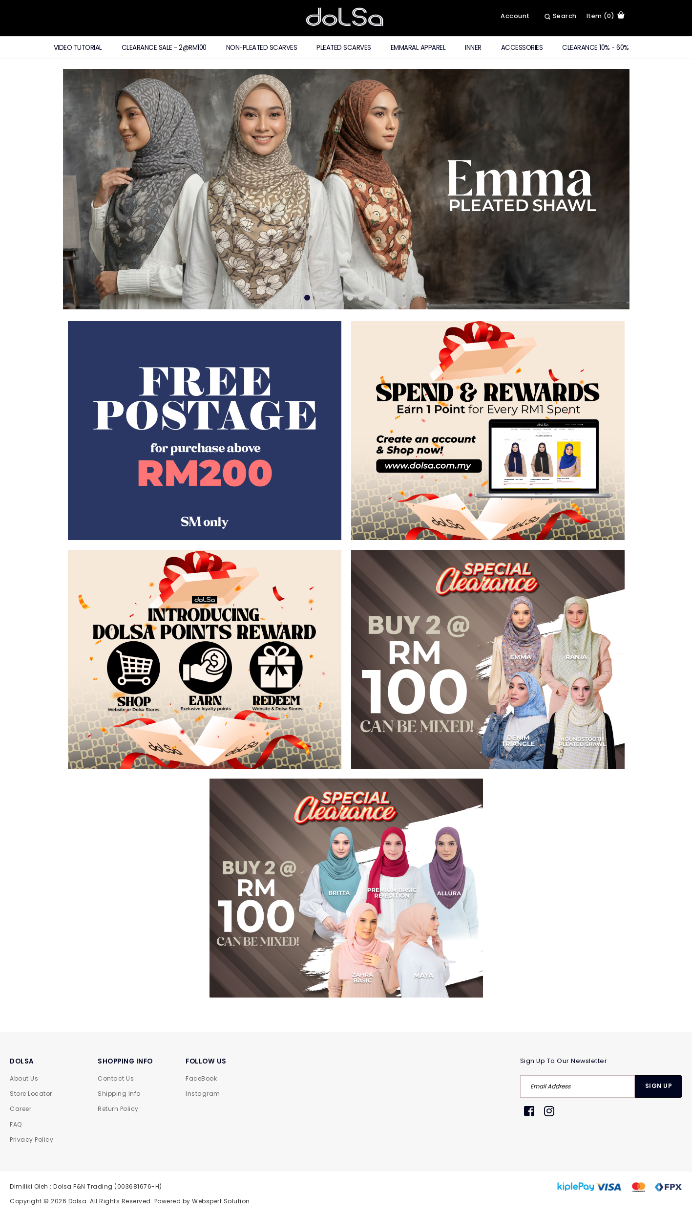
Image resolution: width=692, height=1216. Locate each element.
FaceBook (201, 1078)
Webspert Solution (221, 1201)
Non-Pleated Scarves (261, 47)
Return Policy (118, 1109)
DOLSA (22, 1061)
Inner (473, 47)
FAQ (16, 1124)
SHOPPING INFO (125, 1061)
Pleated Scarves (343, 47)
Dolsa (77, 1201)
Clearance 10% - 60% (595, 47)
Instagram (203, 1093)
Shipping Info (119, 1093)
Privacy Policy (31, 1139)
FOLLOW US (206, 1061)
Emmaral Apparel (418, 47)
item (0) (606, 15)
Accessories (522, 47)
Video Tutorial (78, 47)
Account (515, 16)
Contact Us (116, 1078)
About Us (24, 1078)
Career (20, 1109)
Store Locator (31, 1093)
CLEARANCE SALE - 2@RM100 (164, 47)
